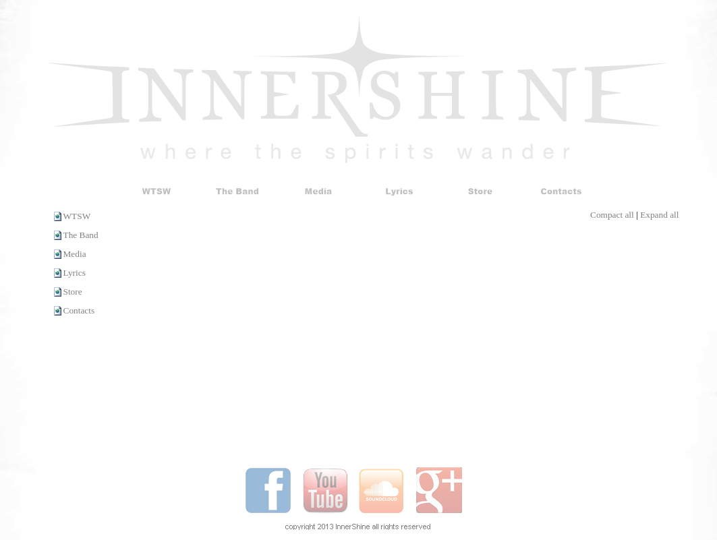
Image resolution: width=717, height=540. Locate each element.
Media (74, 254)
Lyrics (74, 273)
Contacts (79, 310)
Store (72, 292)
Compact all (612, 215)
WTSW (77, 216)
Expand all (659, 215)
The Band (80, 235)
